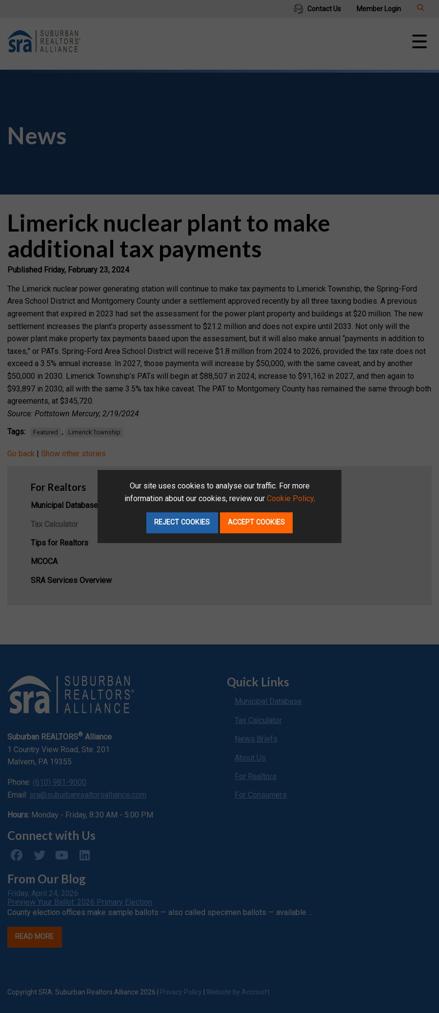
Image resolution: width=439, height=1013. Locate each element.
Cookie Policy (290, 498)
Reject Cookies (182, 522)
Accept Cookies (256, 522)
